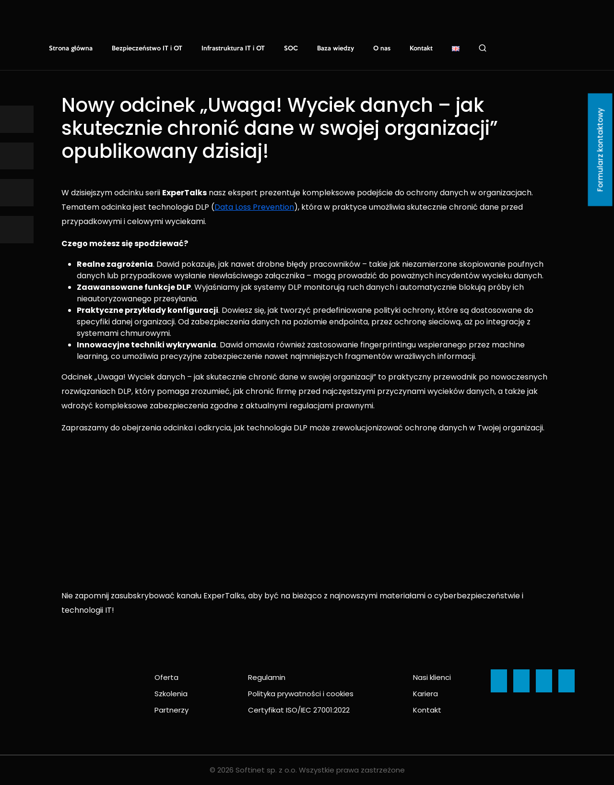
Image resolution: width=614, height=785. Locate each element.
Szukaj (482, 48)
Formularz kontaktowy (600, 150)
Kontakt (421, 48)
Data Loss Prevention (254, 207)
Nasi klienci (432, 677)
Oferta (166, 677)
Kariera (425, 694)
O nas (381, 48)
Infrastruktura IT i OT (233, 48)
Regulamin (266, 677)
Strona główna (71, 48)
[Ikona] (17, 119)
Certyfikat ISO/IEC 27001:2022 (299, 710)
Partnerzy (171, 710)
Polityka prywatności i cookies (301, 694)
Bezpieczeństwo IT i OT (147, 48)
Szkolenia (171, 694)
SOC (291, 48)
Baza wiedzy (335, 48)
